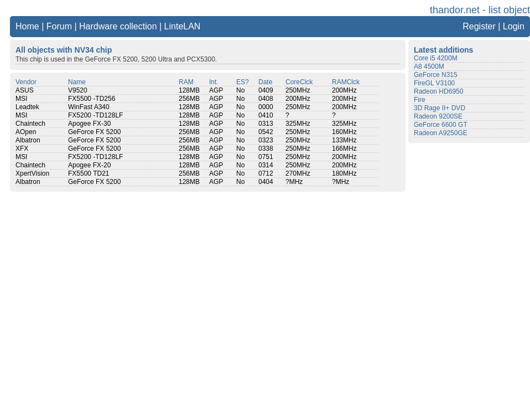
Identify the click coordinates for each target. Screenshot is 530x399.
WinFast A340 (89, 107)
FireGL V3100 (434, 83)
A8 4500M (429, 66)
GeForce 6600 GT (440, 125)
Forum (59, 26)
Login (513, 26)
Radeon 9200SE (438, 116)
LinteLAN (182, 26)
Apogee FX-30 (89, 123)
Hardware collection (118, 26)
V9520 (77, 90)
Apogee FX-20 (89, 165)
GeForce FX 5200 (94, 132)
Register (479, 26)
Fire (419, 100)
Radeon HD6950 (438, 91)
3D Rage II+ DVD (439, 108)
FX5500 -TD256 (91, 99)
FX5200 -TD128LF (95, 115)
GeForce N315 (436, 75)
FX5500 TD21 (89, 173)
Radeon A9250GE (440, 133)
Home (27, 26)
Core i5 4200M (436, 58)
